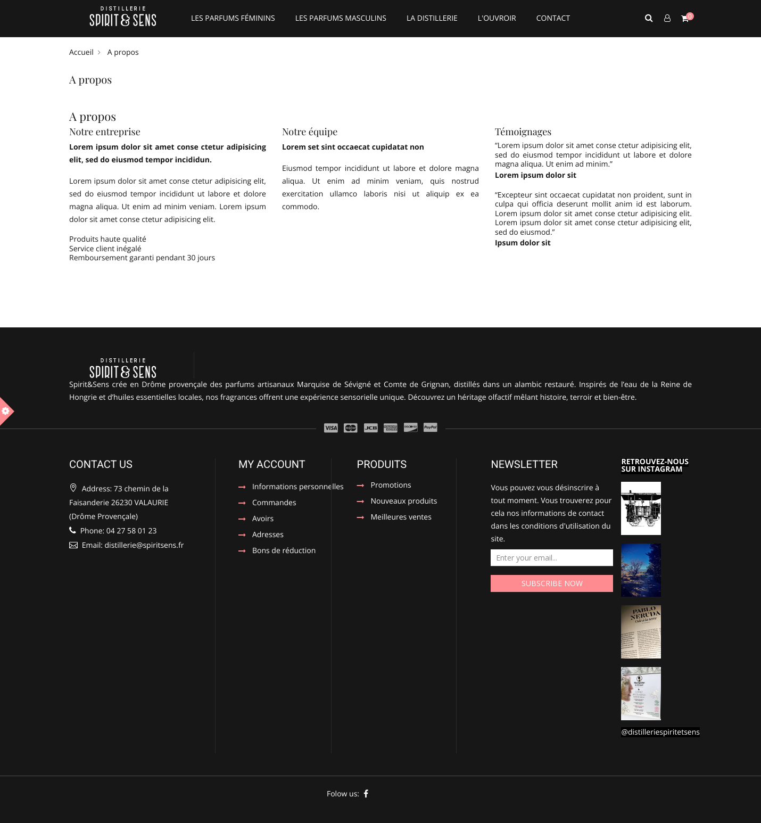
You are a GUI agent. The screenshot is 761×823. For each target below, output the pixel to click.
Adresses (268, 535)
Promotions (391, 486)
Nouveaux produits (404, 502)
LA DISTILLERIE (432, 18)
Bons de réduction (284, 551)
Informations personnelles (293, 487)
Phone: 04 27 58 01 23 (112, 531)
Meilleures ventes (401, 518)
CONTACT (553, 18)
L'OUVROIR (497, 18)
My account (271, 464)
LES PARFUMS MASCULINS (340, 18)
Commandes (274, 503)
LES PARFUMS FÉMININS (233, 18)
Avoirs (263, 519)
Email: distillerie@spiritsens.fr (126, 545)
